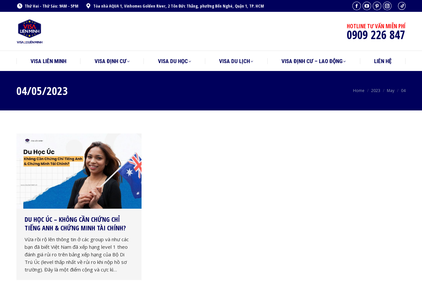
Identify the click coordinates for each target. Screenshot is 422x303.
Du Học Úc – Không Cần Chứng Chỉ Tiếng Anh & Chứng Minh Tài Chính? (75, 223)
